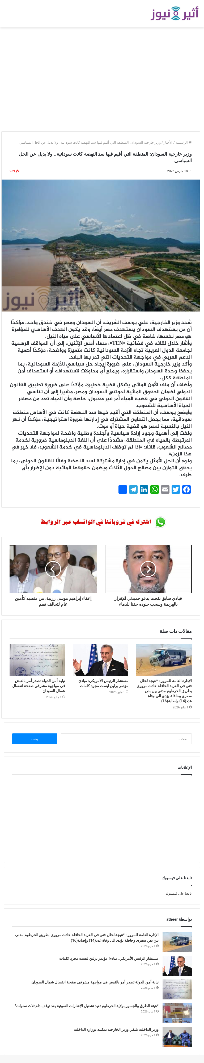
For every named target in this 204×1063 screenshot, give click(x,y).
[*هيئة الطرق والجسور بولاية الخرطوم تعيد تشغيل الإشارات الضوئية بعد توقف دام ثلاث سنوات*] (177, 1013)
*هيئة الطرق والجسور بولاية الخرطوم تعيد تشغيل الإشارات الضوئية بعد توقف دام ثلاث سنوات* (87, 1006)
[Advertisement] (102, 83)
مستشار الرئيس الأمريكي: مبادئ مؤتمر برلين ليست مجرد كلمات (109, 958)
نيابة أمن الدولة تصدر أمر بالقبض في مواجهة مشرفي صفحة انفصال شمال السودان (38, 686)
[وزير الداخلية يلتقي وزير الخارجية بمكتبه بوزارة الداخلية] (177, 1037)
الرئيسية (184, 142)
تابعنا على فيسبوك (178, 893)
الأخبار (168, 142)
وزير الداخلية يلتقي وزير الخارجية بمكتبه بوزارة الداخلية (116, 1029)
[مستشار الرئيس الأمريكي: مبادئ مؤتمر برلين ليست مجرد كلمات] (101, 660)
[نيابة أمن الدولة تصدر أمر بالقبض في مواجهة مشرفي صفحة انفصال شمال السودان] (37, 660)
